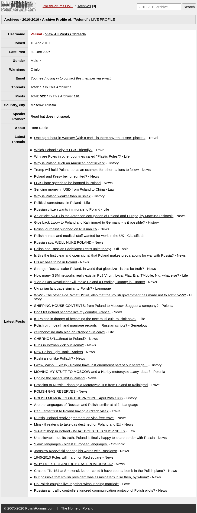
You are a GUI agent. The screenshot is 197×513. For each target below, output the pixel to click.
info (37, 69)
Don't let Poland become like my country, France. (72, 312)
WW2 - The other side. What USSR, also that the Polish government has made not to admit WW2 (110, 295)
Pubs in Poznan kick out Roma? (59, 345)
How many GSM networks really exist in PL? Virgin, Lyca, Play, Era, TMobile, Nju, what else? (106, 275)
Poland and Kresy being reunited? (60, 176)
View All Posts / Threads (65, 34)
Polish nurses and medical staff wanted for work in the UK (79, 236)
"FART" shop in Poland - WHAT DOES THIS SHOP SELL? (79, 431)
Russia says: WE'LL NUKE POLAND (62, 242)
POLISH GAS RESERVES (55, 391)
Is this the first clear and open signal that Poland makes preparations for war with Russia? (104, 255)
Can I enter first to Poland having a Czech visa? (71, 411)
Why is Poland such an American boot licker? (69, 163)
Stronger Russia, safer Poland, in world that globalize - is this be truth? (89, 269)
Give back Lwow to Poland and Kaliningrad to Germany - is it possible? (89, 222)
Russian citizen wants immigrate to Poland (67, 209)
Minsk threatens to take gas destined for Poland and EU (77, 424)
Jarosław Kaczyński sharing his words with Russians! (75, 451)
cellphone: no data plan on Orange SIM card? (69, 332)
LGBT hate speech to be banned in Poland (67, 183)
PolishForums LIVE (58, 6)
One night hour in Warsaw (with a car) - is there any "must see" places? (89, 138)
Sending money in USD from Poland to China (69, 189)
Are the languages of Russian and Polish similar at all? (76, 405)
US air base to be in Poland (55, 262)
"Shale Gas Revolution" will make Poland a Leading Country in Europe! (89, 282)
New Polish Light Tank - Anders (58, 352)
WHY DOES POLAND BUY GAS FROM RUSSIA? (73, 464)
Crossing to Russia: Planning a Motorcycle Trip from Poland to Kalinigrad (91, 385)
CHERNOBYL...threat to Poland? (60, 339)
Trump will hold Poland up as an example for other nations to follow (86, 170)
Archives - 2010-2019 (21, 19)
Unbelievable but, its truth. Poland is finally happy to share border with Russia (94, 438)
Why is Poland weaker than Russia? (62, 196)
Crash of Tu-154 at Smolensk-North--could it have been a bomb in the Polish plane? (99, 471)
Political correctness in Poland (57, 203)
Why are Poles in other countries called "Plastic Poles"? (77, 156)
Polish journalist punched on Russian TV (65, 229)
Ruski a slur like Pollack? (53, 358)
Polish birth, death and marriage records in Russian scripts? (80, 325)
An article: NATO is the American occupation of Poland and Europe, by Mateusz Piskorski (103, 216)
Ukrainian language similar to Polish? (63, 288)
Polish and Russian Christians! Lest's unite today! (72, 249)
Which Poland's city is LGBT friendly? (63, 150)
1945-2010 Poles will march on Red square (67, 457)
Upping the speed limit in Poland (59, 378)
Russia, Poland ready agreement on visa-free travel (74, 418)
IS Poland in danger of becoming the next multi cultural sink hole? (85, 319)
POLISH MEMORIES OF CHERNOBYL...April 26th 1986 (78, 398)
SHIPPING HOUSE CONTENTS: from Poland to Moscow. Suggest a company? (96, 306)
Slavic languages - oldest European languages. (71, 444)
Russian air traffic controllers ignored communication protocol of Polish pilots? (94, 490)
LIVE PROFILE (103, 19)
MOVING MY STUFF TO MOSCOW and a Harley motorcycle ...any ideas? (92, 372)
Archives (84, 6)
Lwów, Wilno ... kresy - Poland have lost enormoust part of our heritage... (91, 365)
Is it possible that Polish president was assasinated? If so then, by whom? (91, 477)
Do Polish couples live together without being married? (76, 484)
